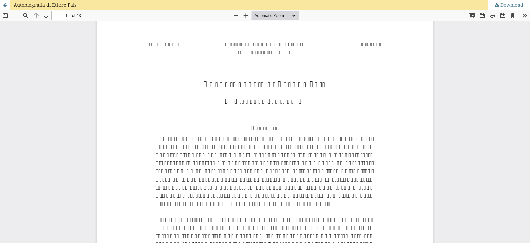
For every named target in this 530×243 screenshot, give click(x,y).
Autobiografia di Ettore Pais (45, 5)
